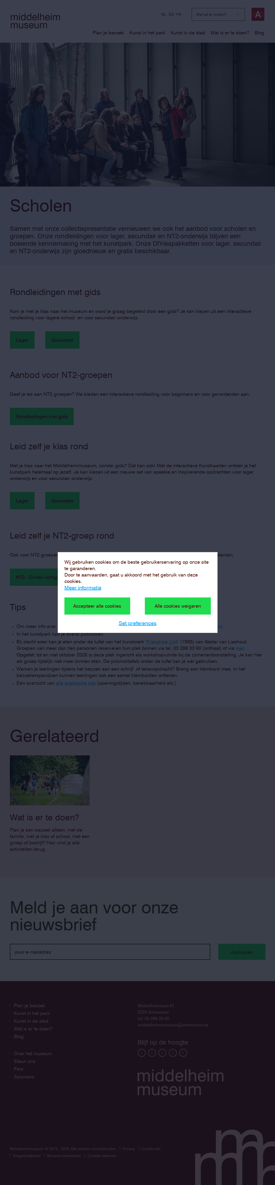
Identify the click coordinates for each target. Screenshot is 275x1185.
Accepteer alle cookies (97, 606)
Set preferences (138, 623)
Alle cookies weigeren (178, 606)
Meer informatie (82, 588)
